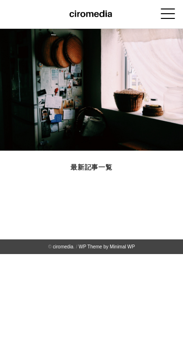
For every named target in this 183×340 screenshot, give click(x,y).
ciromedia (63, 246)
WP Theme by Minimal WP (106, 246)
